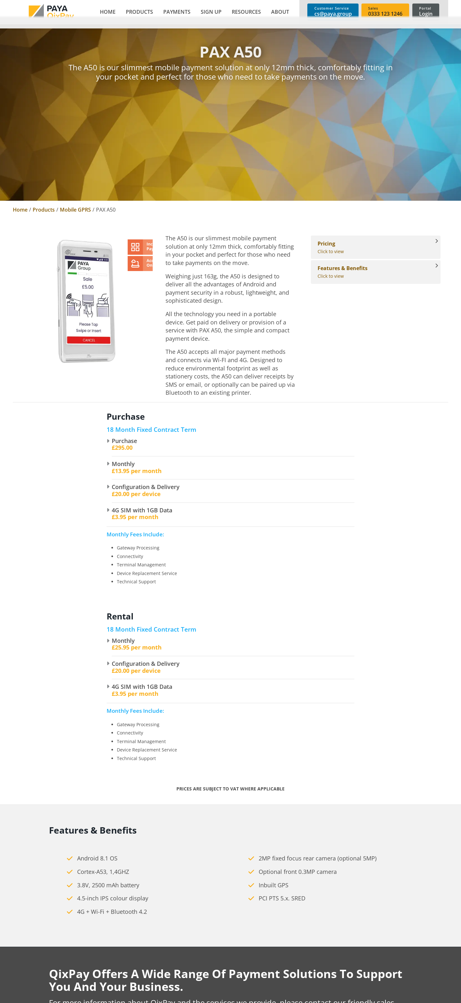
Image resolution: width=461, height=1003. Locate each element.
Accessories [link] (206, 979)
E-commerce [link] (295, 948)
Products (44, 209)
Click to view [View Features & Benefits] (372, 272)
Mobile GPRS (75, 209)
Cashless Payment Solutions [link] (226, 989)
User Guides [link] (383, 959)
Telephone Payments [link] (305, 959)
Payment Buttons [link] (301, 979)
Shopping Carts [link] (298, 969)
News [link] (110, 969)
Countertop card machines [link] (224, 948)
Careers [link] (113, 959)
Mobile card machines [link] (218, 969)
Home (20, 209)
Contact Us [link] (117, 979)
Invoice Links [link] (295, 989)
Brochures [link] (380, 948)
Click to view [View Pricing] (372, 247)
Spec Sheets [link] (382, 969)
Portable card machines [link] (220, 959)
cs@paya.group (193, 835)
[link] (51, 12)
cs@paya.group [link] (31, 983)
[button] (138, 12)
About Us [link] (115, 948)
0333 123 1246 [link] (30, 956)
